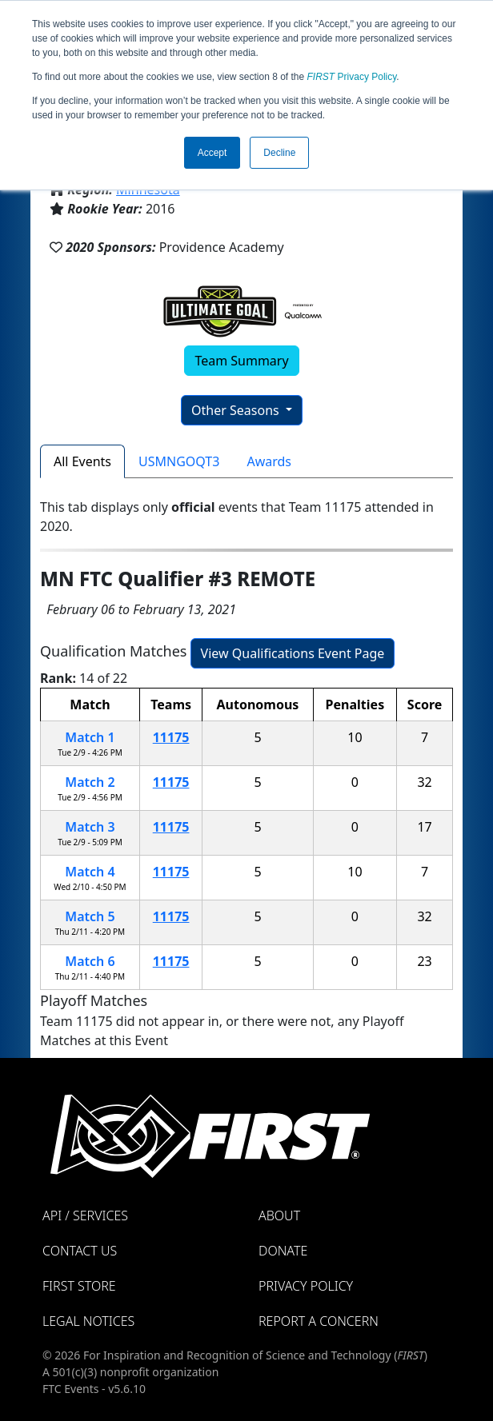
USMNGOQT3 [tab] (178, 461)
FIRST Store (79, 1286)
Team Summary (241, 360)
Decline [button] (279, 152)
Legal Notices (88, 1321)
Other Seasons (237, 410)
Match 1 (89, 737)
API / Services (85, 1215)
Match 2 (89, 782)
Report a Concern (319, 1321)
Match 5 (89, 916)
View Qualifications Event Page (293, 653)
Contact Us (79, 1250)
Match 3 (89, 827)
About (279, 1215)
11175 (171, 737)
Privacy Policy (352, 76)
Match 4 (89, 871)
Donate (283, 1250)
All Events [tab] (82, 461)
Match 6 (89, 961)
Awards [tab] (268, 461)
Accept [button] (212, 152)
